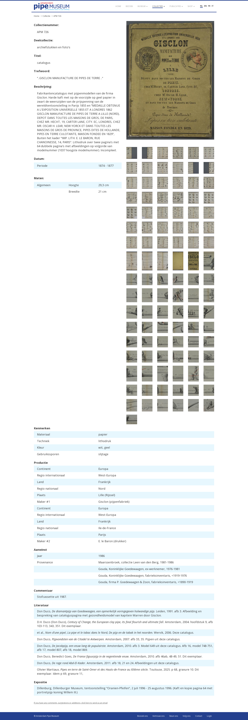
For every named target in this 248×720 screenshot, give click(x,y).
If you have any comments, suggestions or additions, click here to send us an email (71, 703)
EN (205, 6)
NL (201, 6)
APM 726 (57, 16)
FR (209, 6)
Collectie (46, 16)
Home (36, 16)
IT (213, 6)
